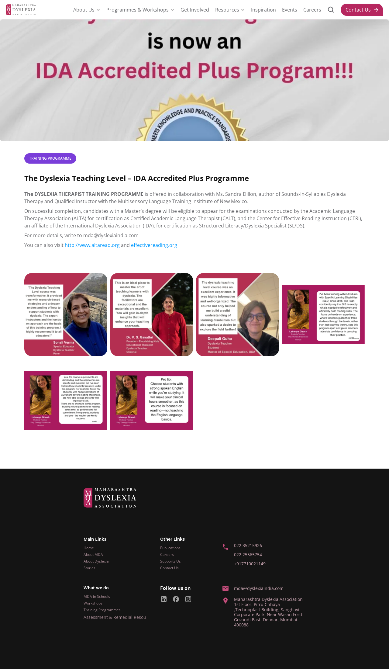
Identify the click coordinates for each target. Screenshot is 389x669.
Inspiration (263, 9)
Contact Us (169, 567)
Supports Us (170, 561)
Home (89, 547)
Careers (312, 9)
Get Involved (195, 9)
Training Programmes (102, 609)
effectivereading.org (154, 245)
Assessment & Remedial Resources (119, 617)
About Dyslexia (96, 561)
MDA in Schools (97, 596)
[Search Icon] (331, 9)
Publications (170, 547)
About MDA (93, 554)
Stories (89, 567)
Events (289, 9)
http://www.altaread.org (92, 245)
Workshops (93, 603)
